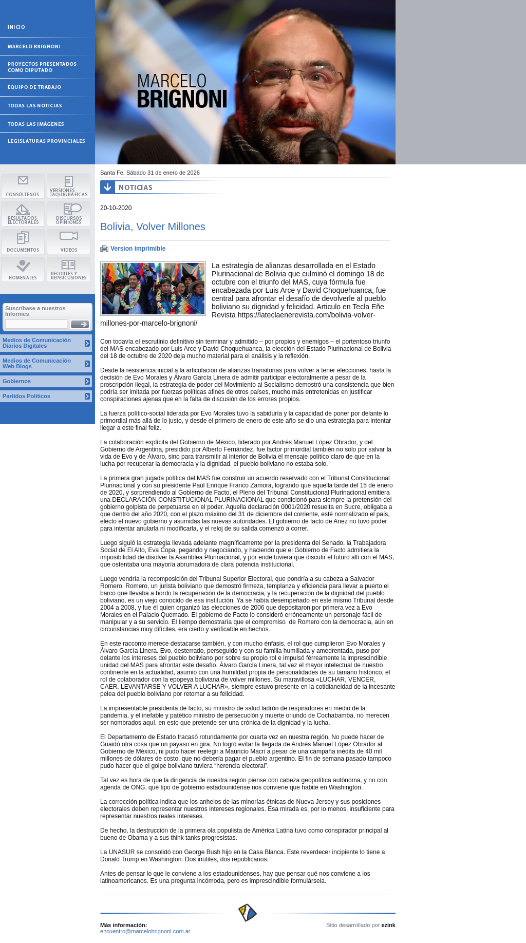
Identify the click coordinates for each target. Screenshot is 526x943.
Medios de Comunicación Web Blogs (37, 363)
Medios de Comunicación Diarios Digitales (37, 343)
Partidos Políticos (26, 396)
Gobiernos (17, 381)
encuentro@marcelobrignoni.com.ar (145, 931)
